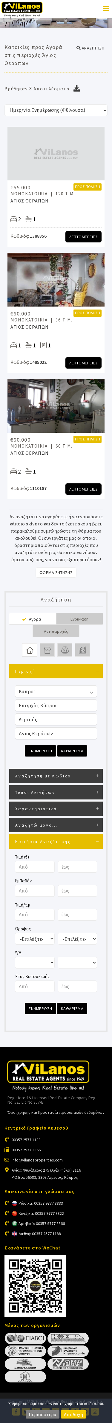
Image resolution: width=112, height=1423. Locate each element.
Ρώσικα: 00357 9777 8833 (41, 1203)
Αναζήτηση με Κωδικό (43, 776)
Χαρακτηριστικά (36, 808)
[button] (90, 48)
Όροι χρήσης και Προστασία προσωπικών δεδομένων (56, 1112)
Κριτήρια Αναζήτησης (43, 841)
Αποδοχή (73, 1414)
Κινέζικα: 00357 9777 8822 (41, 1213)
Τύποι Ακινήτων (35, 792)
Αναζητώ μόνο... (36, 825)
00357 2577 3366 (26, 1150)
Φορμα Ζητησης (56, 572)
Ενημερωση (40, 751)
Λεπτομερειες (83, 236)
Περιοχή (25, 671)
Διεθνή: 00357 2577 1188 (40, 1233)
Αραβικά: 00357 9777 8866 (42, 1223)
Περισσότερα (42, 1414)
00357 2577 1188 (26, 1139)
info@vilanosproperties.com (37, 1160)
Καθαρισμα (72, 751)
